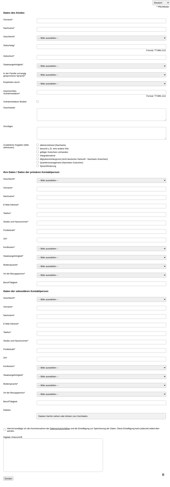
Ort (4, 238)
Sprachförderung (48, 166)
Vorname (7, 19)
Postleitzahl (8, 230)
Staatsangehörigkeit (12, 64)
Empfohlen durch (11, 82)
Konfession (8, 247)
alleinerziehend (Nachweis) (53, 145)
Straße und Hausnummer (15, 221)
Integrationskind (47, 155)
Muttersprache (10, 265)
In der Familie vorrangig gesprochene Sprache (14, 74)
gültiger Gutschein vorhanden (54, 152)
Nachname (8, 28)
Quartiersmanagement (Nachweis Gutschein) (61, 162)
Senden (8, 478)
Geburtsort (8, 56)
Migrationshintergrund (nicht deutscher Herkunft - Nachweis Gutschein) (74, 159)
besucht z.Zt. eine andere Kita (54, 148)
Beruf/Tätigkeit (10, 282)
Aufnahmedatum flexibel (14, 101)
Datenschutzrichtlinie (60, 428)
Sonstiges (8, 126)
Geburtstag (8, 45)
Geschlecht (8, 36)
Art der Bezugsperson (13, 273)
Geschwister (9, 107)
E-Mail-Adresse (10, 204)
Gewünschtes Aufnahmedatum (11, 92)
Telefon (6, 213)
